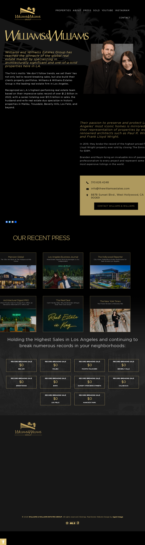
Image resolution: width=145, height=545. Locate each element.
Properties (63, 10)
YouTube (107, 10)
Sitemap (82, 517)
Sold (96, 10)
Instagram (122, 10)
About (77, 10)
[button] (3, 542)
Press (87, 10)
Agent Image (118, 517)
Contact (124, 18)
